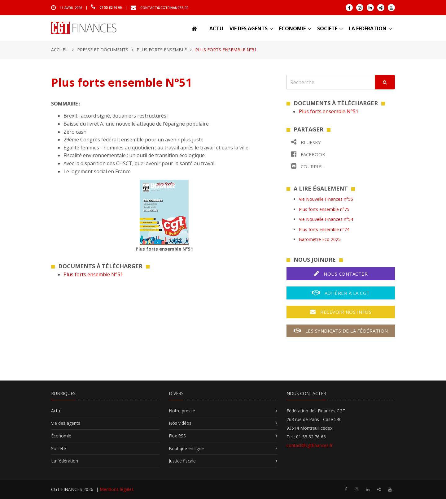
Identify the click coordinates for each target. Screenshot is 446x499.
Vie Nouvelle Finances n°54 (326, 219)
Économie (292, 28)
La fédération (368, 28)
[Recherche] (330, 82)
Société (327, 28)
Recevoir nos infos (340, 312)
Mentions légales (117, 489)
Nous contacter (341, 273)
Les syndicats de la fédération (341, 331)
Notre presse (182, 411)
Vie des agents (249, 28)
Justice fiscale (182, 461)
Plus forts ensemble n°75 (324, 209)
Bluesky (306, 142)
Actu (216, 28)
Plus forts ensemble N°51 (93, 274)
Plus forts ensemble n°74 (324, 229)
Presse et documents (102, 50)
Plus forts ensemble (162, 50)
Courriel (307, 166)
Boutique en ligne (186, 448)
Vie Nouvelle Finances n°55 (326, 199)
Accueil (60, 50)
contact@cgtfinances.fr (164, 7)
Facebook (308, 154)
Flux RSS (177, 436)
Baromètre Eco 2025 (320, 239)
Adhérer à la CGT (341, 293)
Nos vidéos (180, 423)
